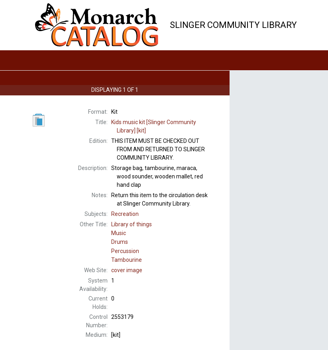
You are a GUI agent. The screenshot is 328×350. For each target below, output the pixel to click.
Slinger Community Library (233, 25)
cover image (126, 270)
